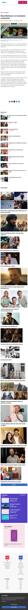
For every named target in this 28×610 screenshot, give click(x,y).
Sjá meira (14, 484)
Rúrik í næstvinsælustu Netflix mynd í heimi (13, 465)
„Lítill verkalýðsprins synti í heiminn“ (16, 163)
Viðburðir (20, 584)
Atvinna (21, 583)
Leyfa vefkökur (14, 607)
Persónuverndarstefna (7, 564)
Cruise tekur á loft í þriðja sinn (9, 326)
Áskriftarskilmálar (20, 567)
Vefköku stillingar (14, 604)
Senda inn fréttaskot (21, 574)
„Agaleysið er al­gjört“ (13, 122)
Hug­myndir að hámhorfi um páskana (11, 481)
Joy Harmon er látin (6, 360)
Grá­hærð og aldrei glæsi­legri (14, 136)
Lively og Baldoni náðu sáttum (15, 177)
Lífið (7, 584)
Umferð (21, 570)
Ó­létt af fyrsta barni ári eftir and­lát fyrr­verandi (14, 445)
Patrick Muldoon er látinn (8, 266)
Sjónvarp (7, 587)
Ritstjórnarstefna (20, 566)
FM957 (21, 588)
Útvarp (7, 588)
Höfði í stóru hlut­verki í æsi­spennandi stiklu (13, 380)
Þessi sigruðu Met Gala (13, 129)
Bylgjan (21, 587)
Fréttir (7, 580)
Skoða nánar (4, 601)
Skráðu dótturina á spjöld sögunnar (16, 149)
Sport (7, 583)
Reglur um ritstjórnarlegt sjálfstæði (7, 563)
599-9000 (8, 568)
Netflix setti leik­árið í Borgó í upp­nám (16, 156)
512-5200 (21, 562)
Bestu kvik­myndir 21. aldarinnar (10, 250)
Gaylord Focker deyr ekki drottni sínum (12, 344)
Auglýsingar (20, 563)
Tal (20, 591)
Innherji (21, 580)
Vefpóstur (20, 571)
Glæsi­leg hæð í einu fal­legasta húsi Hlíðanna (18, 143)
